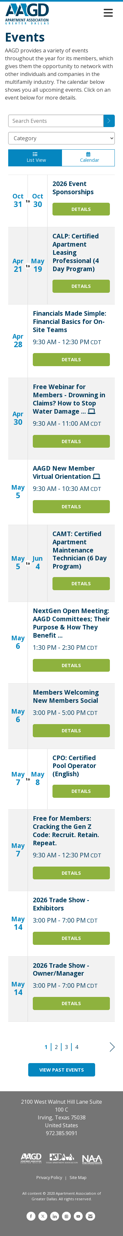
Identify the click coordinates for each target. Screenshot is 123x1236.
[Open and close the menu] (82, 13)
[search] (109, 121)
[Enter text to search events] (56, 121)
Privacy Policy (49, 1177)
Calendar (88, 157)
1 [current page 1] (46, 1047)
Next (112, 1047)
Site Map (78, 1177)
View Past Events (61, 1070)
